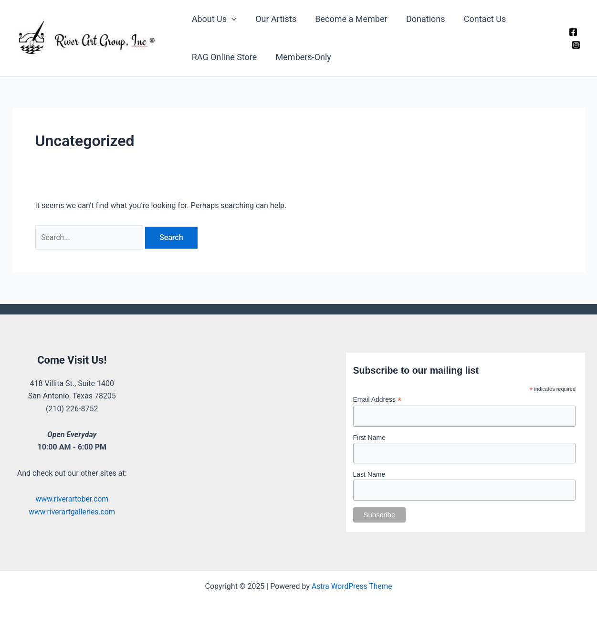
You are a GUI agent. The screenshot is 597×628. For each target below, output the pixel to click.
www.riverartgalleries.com (72, 511)
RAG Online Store (223, 57)
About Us (213, 19)
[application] (231, 19)
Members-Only (301, 57)
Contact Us (478, 19)
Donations (420, 19)
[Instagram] (576, 45)
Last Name (369, 474)
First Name (369, 437)
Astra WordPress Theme (352, 586)
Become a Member (347, 19)
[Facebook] (573, 32)
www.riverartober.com (72, 498)
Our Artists (273, 19)
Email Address (377, 399)
